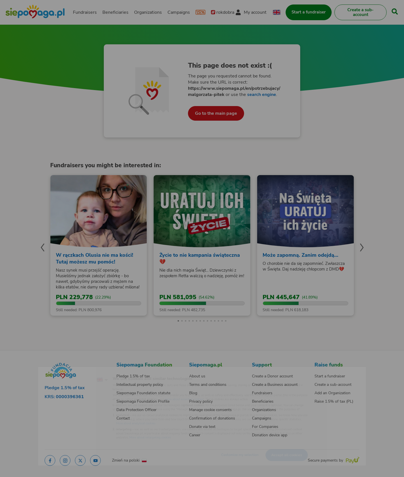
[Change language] (79, 371)
